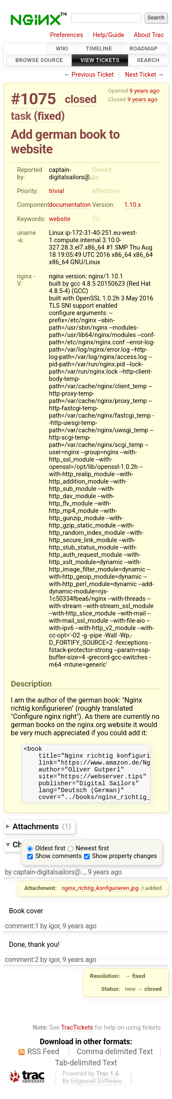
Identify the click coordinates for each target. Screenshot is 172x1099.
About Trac (149, 35)
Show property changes (124, 866)
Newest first (92, 858)
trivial (56, 191)
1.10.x (132, 205)
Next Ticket (140, 74)
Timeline (99, 48)
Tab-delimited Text (86, 1073)
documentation (70, 205)
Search (148, 60)
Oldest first (50, 858)
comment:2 (21, 970)
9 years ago (144, 90)
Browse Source (39, 60)
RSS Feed (43, 1062)
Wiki (62, 48)
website (60, 219)
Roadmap (144, 48)
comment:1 (21, 936)
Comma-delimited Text (115, 1062)
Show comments (58, 866)
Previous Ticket (93, 74)
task (21, 115)
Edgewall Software (96, 1091)
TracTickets (77, 1038)
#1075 (33, 99)
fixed (49, 115)
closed (81, 99)
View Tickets (100, 60)
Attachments (42, 836)
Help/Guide (108, 35)
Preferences (66, 35)
